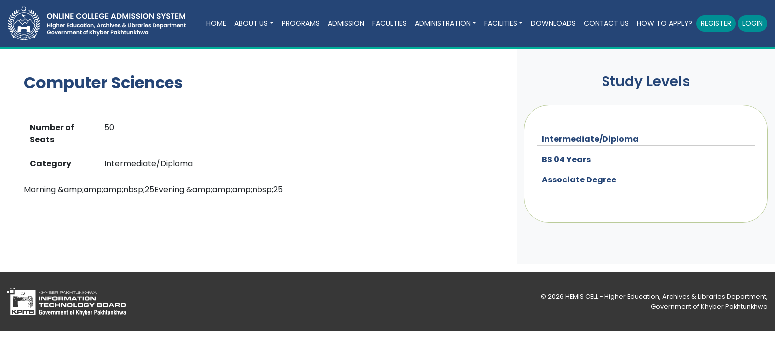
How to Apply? (664, 23)
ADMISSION (346, 23)
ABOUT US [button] (251, 23)
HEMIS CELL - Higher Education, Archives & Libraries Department (665, 296)
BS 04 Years (566, 159)
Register (716, 23)
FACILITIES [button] (500, 23)
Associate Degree (579, 179)
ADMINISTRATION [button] (443, 23)
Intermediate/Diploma (590, 139)
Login (752, 23)
